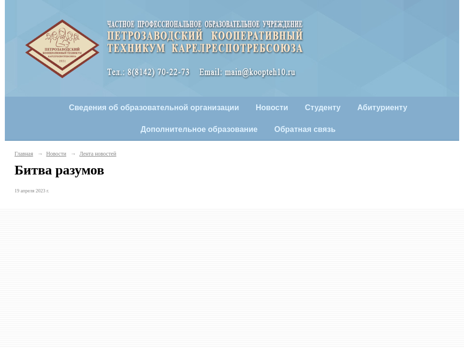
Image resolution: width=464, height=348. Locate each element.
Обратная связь (305, 129)
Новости (272, 107)
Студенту (323, 107)
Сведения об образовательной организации (154, 107)
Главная (23, 154)
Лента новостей (97, 154)
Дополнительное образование (199, 129)
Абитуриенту (382, 107)
